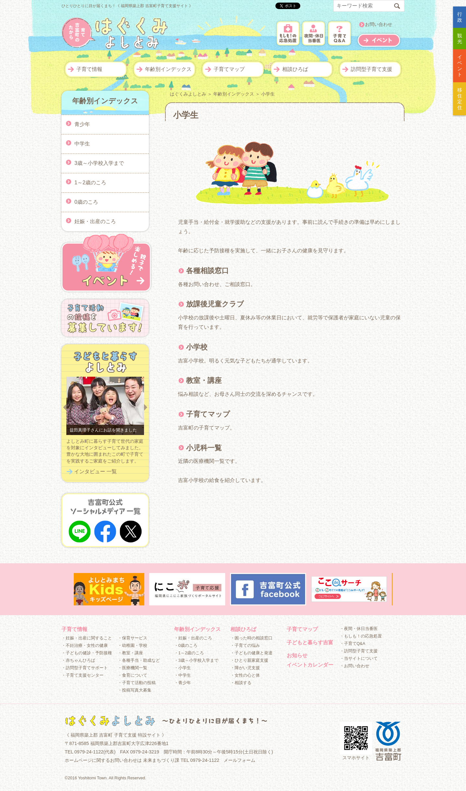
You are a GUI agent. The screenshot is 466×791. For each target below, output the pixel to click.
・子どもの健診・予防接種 (86, 652)
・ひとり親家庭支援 (249, 660)
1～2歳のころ (90, 182)
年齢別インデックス (168, 69)
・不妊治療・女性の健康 (84, 645)
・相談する (240, 682)
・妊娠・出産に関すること (86, 638)
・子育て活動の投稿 (137, 682)
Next (146, 407)
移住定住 (459, 98)
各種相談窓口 (207, 271)
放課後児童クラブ (215, 304)
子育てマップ (229, 69)
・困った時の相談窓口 (251, 638)
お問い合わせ (378, 24)
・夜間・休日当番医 (359, 628)
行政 (459, 17)
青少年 (82, 124)
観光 (459, 38)
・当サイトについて (359, 658)
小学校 (196, 347)
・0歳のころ (185, 645)
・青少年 (182, 682)
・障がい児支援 (245, 667)
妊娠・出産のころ (95, 221)
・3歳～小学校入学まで (196, 660)
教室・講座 (204, 380)
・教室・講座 (130, 652)
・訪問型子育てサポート (84, 667)
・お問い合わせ (354, 665)
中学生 (82, 143)
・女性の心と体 (245, 675)
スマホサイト (356, 741)
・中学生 (182, 675)
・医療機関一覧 (132, 667)
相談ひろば (295, 69)
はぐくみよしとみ (188, 94)
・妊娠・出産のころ (193, 638)
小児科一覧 (204, 448)
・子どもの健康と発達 (251, 652)
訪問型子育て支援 (371, 69)
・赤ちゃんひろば (78, 660)
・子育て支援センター (82, 675)
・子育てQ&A (352, 643)
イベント (459, 65)
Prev (64, 407)
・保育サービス (132, 638)
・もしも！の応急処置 (361, 636)
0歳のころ (86, 201)
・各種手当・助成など (139, 660)
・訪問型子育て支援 (359, 650)
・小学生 (182, 667)
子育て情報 (89, 69)
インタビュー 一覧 (95, 471)
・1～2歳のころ (189, 652)
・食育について (132, 675)
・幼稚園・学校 (132, 645)
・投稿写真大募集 (134, 690)
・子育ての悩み (245, 645)
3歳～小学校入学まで (99, 163)
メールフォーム (239, 760)
